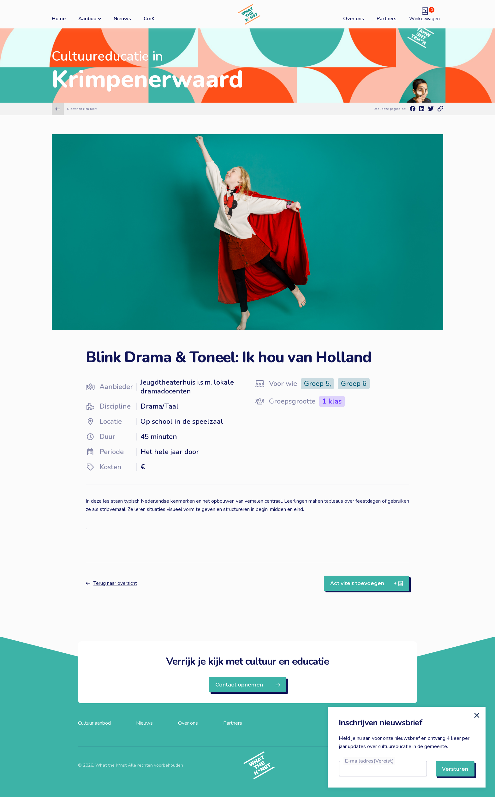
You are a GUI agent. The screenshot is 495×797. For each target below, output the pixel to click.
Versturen (455, 769)
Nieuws (122, 18)
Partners (387, 18)
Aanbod (89, 18)
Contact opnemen (247, 685)
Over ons (353, 18)
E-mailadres (369, 761)
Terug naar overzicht (111, 583)
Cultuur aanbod (94, 723)
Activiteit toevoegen (366, 583)
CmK (149, 18)
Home (59, 18)
